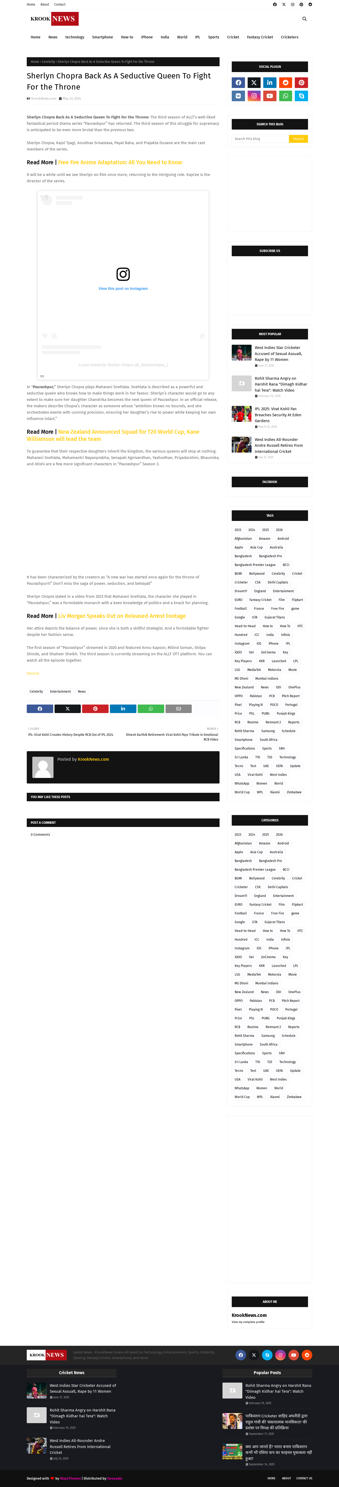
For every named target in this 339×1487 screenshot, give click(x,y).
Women (261, 783)
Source (33, 673)
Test (253, 766)
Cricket (297, 574)
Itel (251, 652)
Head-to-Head (245, 626)
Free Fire (277, 608)
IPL (288, 643)
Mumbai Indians (266, 678)
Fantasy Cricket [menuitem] (260, 37)
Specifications (245, 748)
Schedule (289, 731)
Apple (239, 547)
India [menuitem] (165, 37)
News (82, 691)
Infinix (285, 635)
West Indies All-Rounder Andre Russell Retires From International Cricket (279, 445)
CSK (258, 582)
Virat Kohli (255, 775)
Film (282, 600)
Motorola (274, 670)
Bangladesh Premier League (255, 565)
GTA (254, 617)
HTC (300, 626)
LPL (295, 661)
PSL (252, 713)
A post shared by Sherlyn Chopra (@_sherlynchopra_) (123, 365)
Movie (292, 670)
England (260, 591)
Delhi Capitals (278, 582)
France (259, 608)
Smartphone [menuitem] (102, 37)
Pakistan (256, 696)
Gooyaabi (114, 1478)
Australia (276, 547)
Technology (287, 757)
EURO (238, 600)
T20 (269, 757)
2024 (251, 530)
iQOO (238, 652)
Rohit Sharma (244, 731)
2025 (265, 530)
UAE (266, 766)
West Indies (278, 775)
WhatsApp (242, 783)
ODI (278, 687)
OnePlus (294, 687)
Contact (59, 4)
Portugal (291, 705)
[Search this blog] (260, 139)
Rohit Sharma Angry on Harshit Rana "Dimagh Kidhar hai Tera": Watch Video (281, 384)
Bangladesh (243, 556)
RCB (237, 722)
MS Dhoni (241, 678)
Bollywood (257, 574)
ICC (257, 635)
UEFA (279, 766)
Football (241, 608)
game (295, 608)
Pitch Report (291, 696)
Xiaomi (275, 792)
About (45, 4)
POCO (274, 705)
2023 (238, 530)
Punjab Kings (286, 713)
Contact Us (304, 1478)
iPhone (274, 643)
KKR (262, 661)
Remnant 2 (273, 722)
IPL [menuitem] (197, 37)
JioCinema (268, 652)
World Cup (242, 792)
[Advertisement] (271, 194)
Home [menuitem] (36, 37)
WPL (260, 792)
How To (285, 626)
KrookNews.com (43, 98)
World (278, 783)
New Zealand (244, 687)
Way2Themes (70, 1478)
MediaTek (254, 670)
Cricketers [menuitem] (289, 37)
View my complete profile (248, 1322)
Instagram (242, 643)
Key (285, 652)
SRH (282, 748)
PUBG (266, 713)
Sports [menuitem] (213, 37)
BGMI (238, 574)
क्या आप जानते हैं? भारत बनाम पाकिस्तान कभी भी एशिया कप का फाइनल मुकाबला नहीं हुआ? (279, 1452)
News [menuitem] (52, 37)
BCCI (286, 565)
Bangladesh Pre (270, 556)
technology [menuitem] (74, 37)
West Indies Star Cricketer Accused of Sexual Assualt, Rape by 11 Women (278, 353)
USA (237, 775)
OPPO (239, 696)
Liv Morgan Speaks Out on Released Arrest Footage (122, 616)
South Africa (269, 740)
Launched (279, 661)
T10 (257, 757)
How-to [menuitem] (127, 37)
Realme (252, 722)
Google (240, 617)
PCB (272, 696)
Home (31, 4)
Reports (294, 722)
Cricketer (241, 582)
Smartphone (244, 740)
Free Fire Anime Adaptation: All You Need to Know (120, 162)
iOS (259, 643)
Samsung (268, 731)
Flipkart (297, 600)
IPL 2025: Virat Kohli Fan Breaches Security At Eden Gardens (278, 414)
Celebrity (48, 62)
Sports (267, 748)
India (270, 635)
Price (238, 713)
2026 (279, 530)
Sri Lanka (241, 757)
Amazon (264, 539)
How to (268, 626)
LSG (237, 670)
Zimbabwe (294, 792)
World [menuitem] (182, 37)
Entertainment (60, 691)
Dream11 (241, 591)
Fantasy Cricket (260, 600)
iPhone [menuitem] (147, 37)
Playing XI (256, 705)
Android (283, 539)
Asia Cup (256, 547)
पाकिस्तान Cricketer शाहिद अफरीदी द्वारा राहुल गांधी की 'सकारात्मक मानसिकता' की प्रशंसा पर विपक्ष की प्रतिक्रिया (276, 1422)
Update (295, 766)
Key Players (243, 661)
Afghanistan (243, 539)
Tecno (239, 766)
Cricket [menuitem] (233, 37)
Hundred (241, 635)
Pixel (238, 705)
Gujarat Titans (275, 617)
